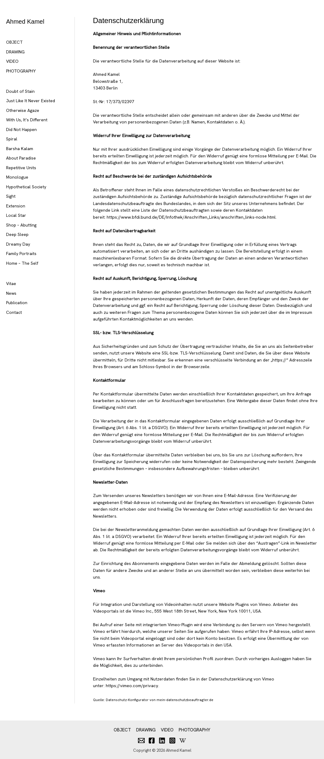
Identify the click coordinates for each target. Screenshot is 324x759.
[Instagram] (172, 739)
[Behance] (182, 739)
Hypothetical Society (26, 187)
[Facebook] (151, 739)
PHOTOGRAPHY (21, 71)
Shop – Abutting (21, 225)
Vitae (11, 283)
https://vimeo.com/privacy (131, 685)
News (11, 293)
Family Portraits (21, 253)
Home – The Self (22, 263)
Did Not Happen (21, 129)
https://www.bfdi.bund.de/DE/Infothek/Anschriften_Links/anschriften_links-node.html (189, 217)
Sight (11, 196)
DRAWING (15, 52)
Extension (15, 206)
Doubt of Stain (20, 91)
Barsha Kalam (19, 148)
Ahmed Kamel (25, 21)
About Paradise (21, 158)
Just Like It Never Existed (30, 100)
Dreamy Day (18, 244)
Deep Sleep (17, 234)
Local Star (16, 215)
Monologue (17, 177)
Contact (14, 312)
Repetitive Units (21, 167)
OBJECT (14, 42)
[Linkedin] (162, 739)
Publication (16, 302)
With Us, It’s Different (26, 120)
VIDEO (12, 61)
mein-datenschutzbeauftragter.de (184, 699)
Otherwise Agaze (22, 110)
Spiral (11, 139)
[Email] (141, 739)
